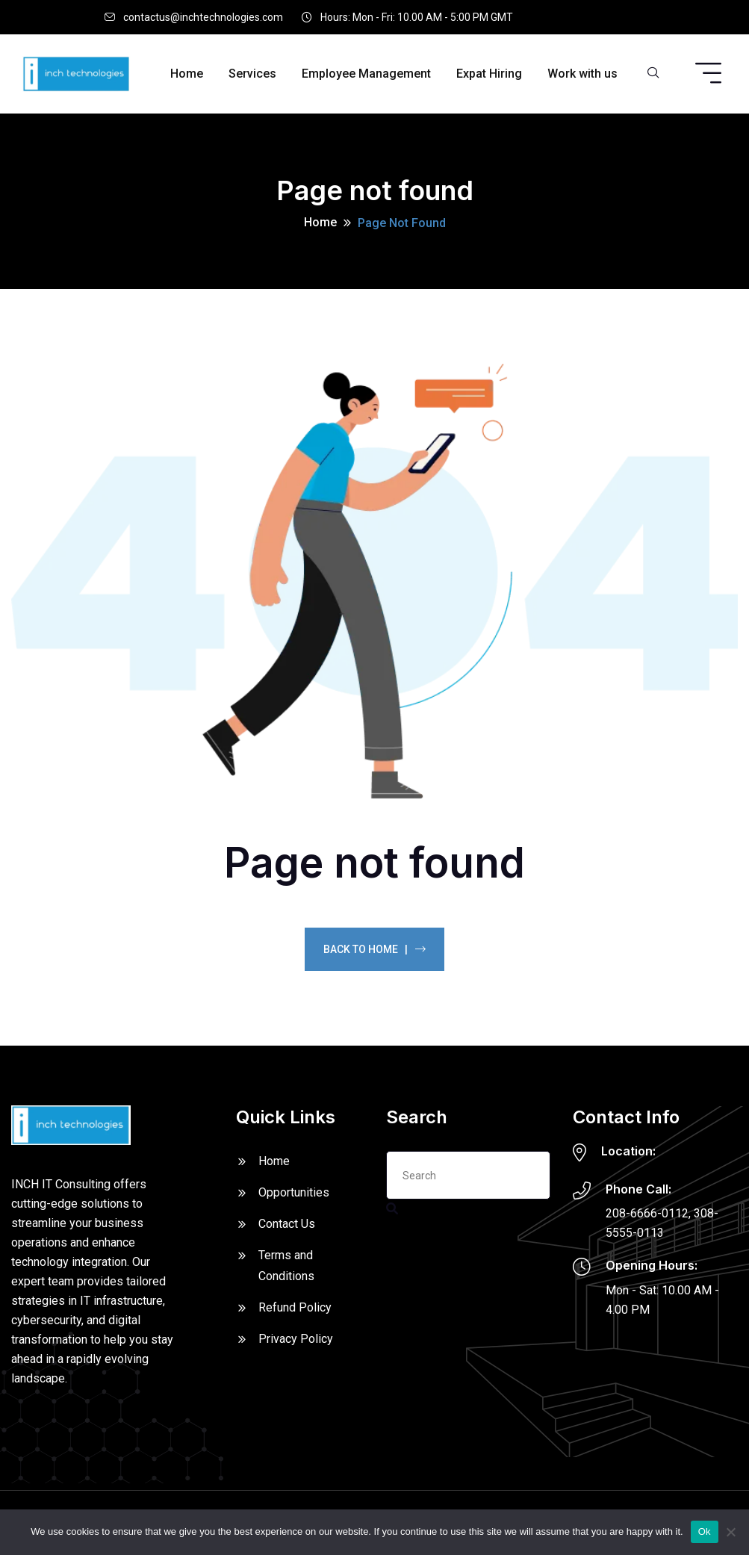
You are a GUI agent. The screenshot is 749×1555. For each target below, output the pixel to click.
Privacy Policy (295, 1339)
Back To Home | (374, 949)
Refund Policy (295, 1307)
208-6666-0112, (648, 1213)
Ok (704, 1531)
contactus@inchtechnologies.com (203, 17)
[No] (730, 1531)
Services (252, 73)
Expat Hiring (489, 73)
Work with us (582, 73)
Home (186, 73)
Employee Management (366, 73)
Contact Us (286, 1224)
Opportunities (293, 1192)
